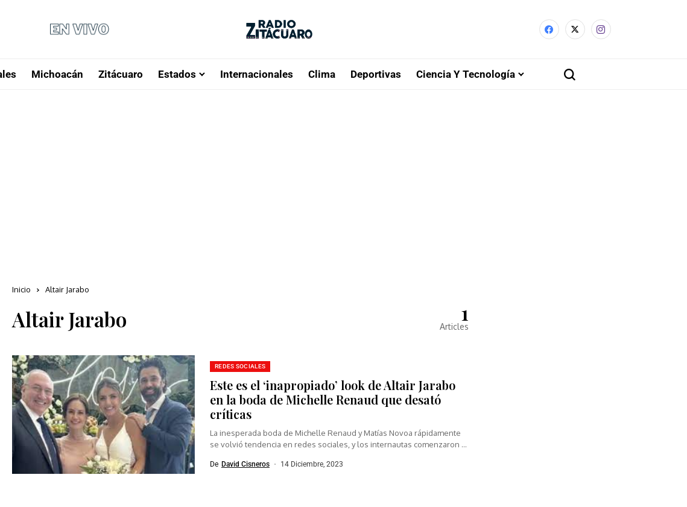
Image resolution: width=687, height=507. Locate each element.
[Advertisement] (343, 183)
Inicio (21, 292)
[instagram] (601, 31)
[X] (575, 31)
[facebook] (549, 31)
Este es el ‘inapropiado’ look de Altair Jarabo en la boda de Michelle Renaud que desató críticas (332, 401)
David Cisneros (245, 466)
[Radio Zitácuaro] (279, 31)
